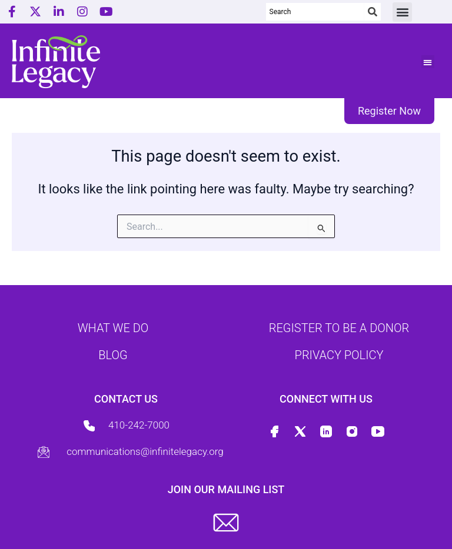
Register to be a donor (339, 328)
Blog (112, 355)
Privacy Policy (339, 355)
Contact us (126, 399)
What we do (113, 328)
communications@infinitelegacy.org (145, 451)
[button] (402, 12)
